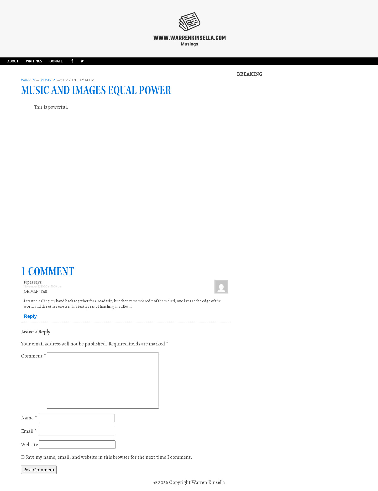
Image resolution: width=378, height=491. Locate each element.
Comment (33, 356)
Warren (28, 80)
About (13, 61)
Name (29, 417)
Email (29, 431)
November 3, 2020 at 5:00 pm (43, 286)
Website (29, 444)
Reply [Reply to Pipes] (30, 316)
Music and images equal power (96, 90)
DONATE (55, 61)
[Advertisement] (276, 156)
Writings (34, 61)
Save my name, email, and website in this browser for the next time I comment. (108, 457)
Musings (48, 80)
